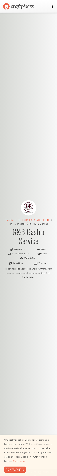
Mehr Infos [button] (19, 461)
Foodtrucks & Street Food (34, 220)
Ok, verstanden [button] (15, 469)
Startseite (11, 220)
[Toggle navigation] (52, 6)
